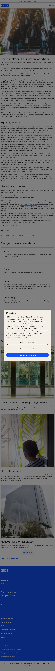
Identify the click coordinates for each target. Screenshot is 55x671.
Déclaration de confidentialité (17, 338)
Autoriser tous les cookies (27, 355)
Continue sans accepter (27, 349)
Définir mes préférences (27, 343)
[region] (27, 335)
